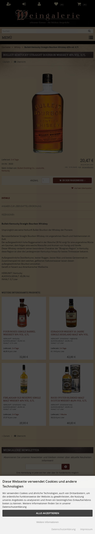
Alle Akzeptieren (47, 513)
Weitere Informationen (47, 522)
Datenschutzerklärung (63, 529)
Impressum (86, 529)
